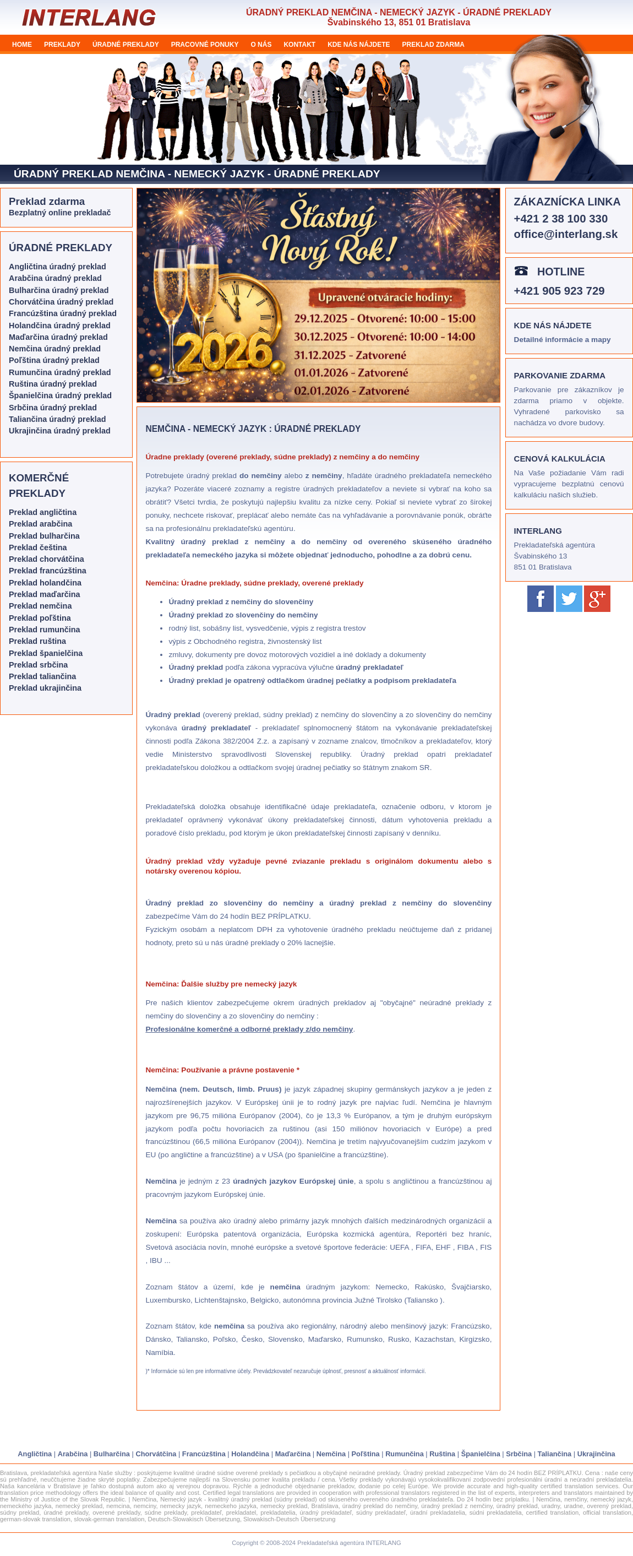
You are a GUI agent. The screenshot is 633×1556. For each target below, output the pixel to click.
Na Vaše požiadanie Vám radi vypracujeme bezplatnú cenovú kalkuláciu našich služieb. (569, 484)
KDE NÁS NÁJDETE (359, 44)
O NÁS (260, 44)
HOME (22, 44)
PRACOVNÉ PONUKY (205, 44)
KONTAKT (299, 44)
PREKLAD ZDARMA (433, 44)
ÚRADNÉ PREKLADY (125, 44)
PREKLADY (62, 44)
